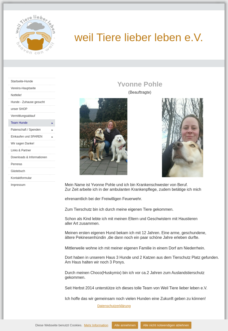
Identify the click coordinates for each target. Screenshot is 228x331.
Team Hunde (33, 123)
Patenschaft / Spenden (33, 130)
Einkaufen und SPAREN (33, 137)
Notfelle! (16, 95)
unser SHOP (19, 109)
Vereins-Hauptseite (23, 88)
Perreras (16, 164)
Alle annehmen (125, 325)
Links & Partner (21, 150)
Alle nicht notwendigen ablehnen (166, 325)
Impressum (18, 185)
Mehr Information (96, 325)
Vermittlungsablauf (23, 116)
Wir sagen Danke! (22, 143)
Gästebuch (18, 171)
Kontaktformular (21, 178)
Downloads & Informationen (29, 157)
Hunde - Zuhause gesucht (28, 102)
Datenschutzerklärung (114, 306)
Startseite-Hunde (22, 81)
